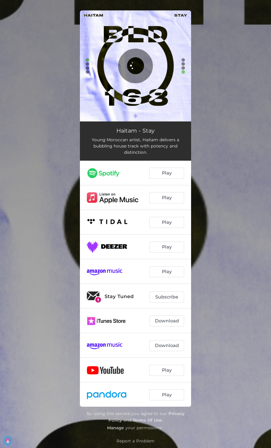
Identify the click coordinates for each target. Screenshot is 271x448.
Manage (115, 427)
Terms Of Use (147, 420)
